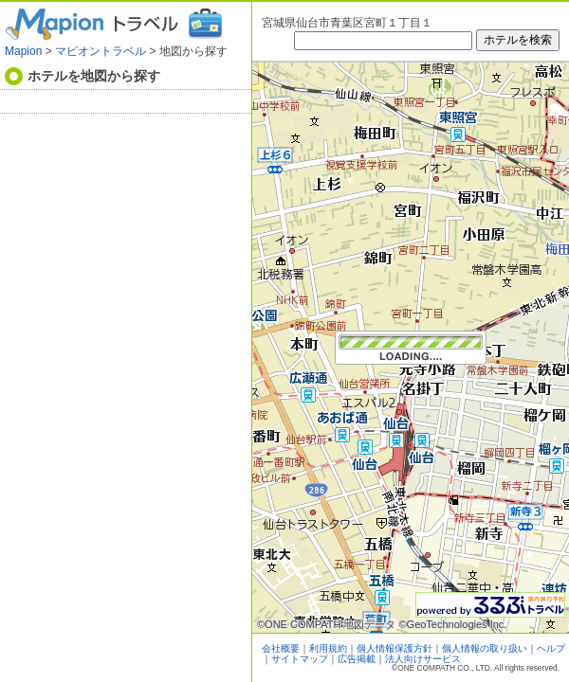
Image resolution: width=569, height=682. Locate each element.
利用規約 (328, 648)
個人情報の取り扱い (484, 648)
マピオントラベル (100, 51)
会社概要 (281, 648)
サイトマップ (299, 659)
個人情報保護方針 (394, 648)
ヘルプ (551, 648)
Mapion (23, 51)
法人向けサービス (423, 659)
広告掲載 (357, 659)
